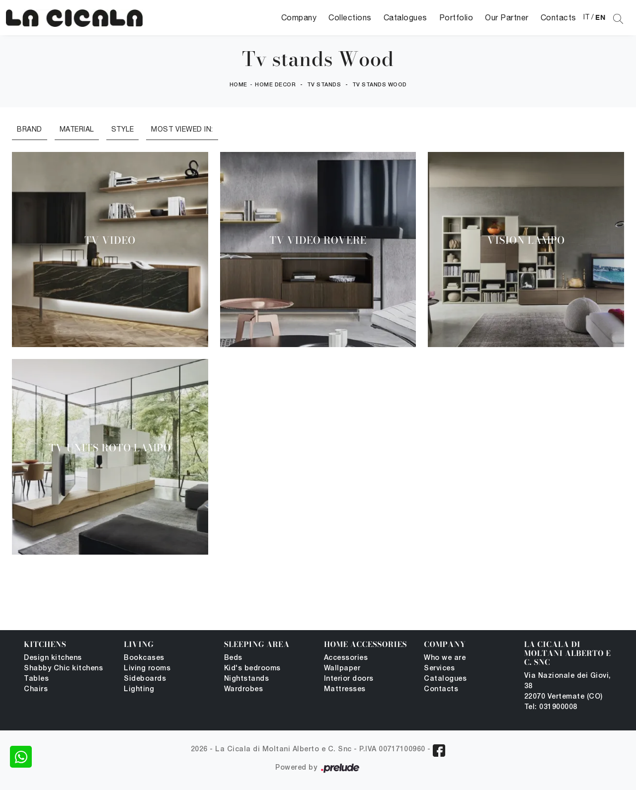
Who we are (445, 658)
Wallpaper (342, 668)
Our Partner (507, 17)
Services (439, 668)
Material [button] (77, 129)
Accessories (346, 658)
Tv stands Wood (379, 84)
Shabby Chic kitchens (63, 668)
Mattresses (345, 689)
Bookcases (144, 658)
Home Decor (275, 84)
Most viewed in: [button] (182, 129)
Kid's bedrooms (252, 668)
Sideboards (145, 679)
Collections (350, 17)
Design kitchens (53, 658)
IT (586, 17)
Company (299, 17)
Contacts (558, 17)
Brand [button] (29, 129)
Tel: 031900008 (550, 707)
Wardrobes (243, 689)
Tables (36, 679)
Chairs (36, 689)
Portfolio (456, 17)
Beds (233, 658)
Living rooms (147, 668)
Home (238, 84)
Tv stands (324, 84)
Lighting (139, 689)
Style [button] (122, 129)
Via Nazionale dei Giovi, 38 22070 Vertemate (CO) (567, 686)
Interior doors (349, 679)
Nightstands (246, 679)
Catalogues (405, 17)
